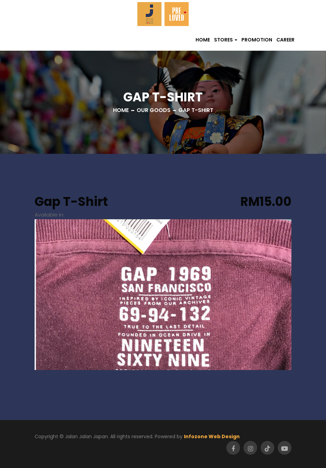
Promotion (256, 39)
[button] (225, 40)
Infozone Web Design (212, 436)
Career (285, 39)
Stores (223, 39)
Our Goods (154, 110)
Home (203, 39)
